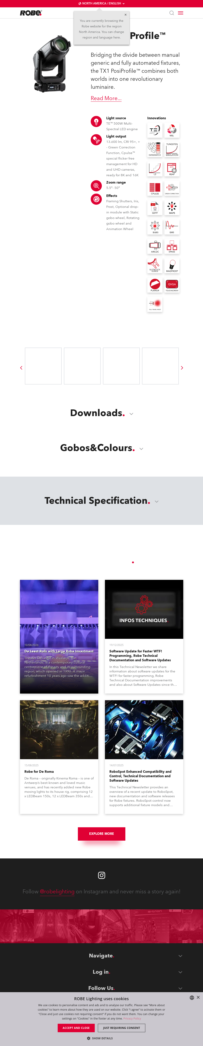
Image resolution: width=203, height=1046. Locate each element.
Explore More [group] (101, 834)
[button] (101, 1038)
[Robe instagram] (101, 875)
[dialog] (101, 1019)
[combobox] (192, 997)
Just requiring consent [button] (121, 1028)
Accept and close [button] (76, 1028)
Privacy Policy (132, 1018)
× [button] (198, 997)
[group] (21, 368)
